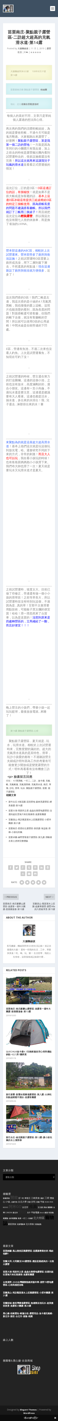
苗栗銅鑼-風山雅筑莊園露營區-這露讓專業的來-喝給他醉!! (28, 1252)
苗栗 (45, 788)
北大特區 (38, 1218)
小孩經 (30, 1218)
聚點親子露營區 (33, 788)
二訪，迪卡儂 (38, 780)
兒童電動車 (21, 1224)
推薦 (33, 1206)
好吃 (33, 1201)
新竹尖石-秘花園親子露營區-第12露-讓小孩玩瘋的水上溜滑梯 (29, 1139)
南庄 (45, 784)
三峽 (46, 1198)
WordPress (29, 1413)
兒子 (28, 1213)
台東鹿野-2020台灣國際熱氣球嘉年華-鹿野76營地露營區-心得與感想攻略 (28, 1283)
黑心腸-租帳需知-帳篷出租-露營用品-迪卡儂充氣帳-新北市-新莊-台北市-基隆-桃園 (28, 1315)
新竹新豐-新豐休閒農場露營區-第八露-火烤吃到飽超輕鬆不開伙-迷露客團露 (29, 1096)
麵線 (22, 1211)
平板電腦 (35, 1212)
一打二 (27, 780)
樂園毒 (50, 1207)
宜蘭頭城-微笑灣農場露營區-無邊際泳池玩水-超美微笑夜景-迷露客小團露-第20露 (28, 1304)
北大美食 (30, 1224)
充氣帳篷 (13, 784)
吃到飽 (51, 1213)
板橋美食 (6, 1198)
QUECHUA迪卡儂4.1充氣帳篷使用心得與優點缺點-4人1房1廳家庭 (29, 1053)
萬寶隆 (5, 1218)
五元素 (40, 1207)
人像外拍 (14, 1202)
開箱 (14, 1197)
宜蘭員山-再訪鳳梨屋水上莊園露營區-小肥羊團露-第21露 (28, 1294)
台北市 (25, 1207)
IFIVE (51, 1202)
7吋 (22, 1198)
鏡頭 (46, 1213)
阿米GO (15, 1206)
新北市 (15, 1213)
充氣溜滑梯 (24, 784)
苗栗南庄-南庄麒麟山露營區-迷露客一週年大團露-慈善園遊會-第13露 (28, 1010)
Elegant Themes (28, 1409)
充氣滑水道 (36, 784)
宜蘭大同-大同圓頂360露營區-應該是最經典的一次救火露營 (28, 1262)
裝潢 (19, 1218)
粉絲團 (44, 89)
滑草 (17, 788)
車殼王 (27, 1198)
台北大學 (22, 1201)
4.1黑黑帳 (18, 780)
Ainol (42, 1213)
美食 (45, 1207)
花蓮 (38, 1202)
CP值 (8, 1202)
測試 (42, 1198)
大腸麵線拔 (23, 48)
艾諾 (29, 1202)
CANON (8, 1212)
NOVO (5, 1207)
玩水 (23, 788)
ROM (47, 1202)
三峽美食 (35, 1198)
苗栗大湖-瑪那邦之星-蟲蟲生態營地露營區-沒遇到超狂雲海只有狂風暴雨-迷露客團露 (28, 1273)
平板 (42, 1202)
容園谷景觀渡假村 (30, 104)
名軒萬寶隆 (13, 1218)
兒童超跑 (37, 1224)
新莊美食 (12, 1224)
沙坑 (11, 788)
